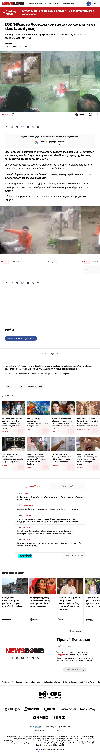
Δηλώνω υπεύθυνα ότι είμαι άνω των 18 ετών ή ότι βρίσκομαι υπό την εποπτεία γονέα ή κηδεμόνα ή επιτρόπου (74, 660)
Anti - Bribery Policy (87, 682)
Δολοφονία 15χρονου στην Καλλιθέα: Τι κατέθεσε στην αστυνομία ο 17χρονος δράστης (12, 458)
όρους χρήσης (61, 655)
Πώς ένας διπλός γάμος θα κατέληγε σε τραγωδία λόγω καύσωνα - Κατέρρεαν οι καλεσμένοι (87, 422)
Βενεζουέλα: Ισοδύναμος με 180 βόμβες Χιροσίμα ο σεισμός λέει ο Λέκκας (13, 601)
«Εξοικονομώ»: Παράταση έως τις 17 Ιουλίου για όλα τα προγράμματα (48, 509)
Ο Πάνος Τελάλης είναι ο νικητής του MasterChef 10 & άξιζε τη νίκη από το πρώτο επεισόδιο (69, 603)
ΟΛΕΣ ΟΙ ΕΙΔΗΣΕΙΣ (35, 4)
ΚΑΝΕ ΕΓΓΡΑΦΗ (75, 669)
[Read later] (97, 114)
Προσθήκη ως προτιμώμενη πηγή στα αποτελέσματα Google (49, 143)
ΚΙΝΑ (8, 386)
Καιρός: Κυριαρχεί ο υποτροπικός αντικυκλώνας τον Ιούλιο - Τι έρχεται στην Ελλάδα (37, 422)
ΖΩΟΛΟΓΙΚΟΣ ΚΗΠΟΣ (35, 386)
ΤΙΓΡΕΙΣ (19, 386)
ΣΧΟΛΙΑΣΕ (80, 114)
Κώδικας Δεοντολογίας (52, 682)
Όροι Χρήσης (17, 682)
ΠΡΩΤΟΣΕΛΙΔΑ (68, 4)
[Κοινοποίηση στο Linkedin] (27, 126)
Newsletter (22, 373)
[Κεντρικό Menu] (96, 3)
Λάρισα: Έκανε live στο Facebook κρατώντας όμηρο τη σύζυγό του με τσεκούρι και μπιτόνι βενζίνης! (36, 459)
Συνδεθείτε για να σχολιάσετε (20, 338)
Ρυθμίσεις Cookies (70, 682)
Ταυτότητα (5, 682)
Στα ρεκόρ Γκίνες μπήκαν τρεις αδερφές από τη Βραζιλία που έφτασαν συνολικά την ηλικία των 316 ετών (12, 423)
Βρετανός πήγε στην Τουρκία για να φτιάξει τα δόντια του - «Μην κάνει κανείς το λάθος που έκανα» (87, 459)
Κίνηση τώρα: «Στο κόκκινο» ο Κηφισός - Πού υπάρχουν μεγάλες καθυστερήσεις (58, 12)
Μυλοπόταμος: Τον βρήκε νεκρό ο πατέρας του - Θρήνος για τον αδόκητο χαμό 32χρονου (50, 498)
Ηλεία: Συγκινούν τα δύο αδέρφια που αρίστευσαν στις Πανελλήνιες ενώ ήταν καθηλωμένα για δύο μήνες (62, 423)
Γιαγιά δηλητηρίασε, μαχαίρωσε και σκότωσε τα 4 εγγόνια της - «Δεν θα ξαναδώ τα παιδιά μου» (49, 544)
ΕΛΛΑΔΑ (48, 4)
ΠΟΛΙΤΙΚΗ (57, 4)
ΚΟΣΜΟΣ (5, 114)
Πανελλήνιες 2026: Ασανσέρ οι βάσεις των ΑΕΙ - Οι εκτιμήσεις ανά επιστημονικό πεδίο (61, 458)
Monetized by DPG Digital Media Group (57, 727)
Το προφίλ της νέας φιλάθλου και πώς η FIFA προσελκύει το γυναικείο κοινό (40, 601)
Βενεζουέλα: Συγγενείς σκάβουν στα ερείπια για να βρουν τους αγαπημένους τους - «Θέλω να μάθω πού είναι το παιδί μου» (45, 532)
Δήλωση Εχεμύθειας (32, 682)
